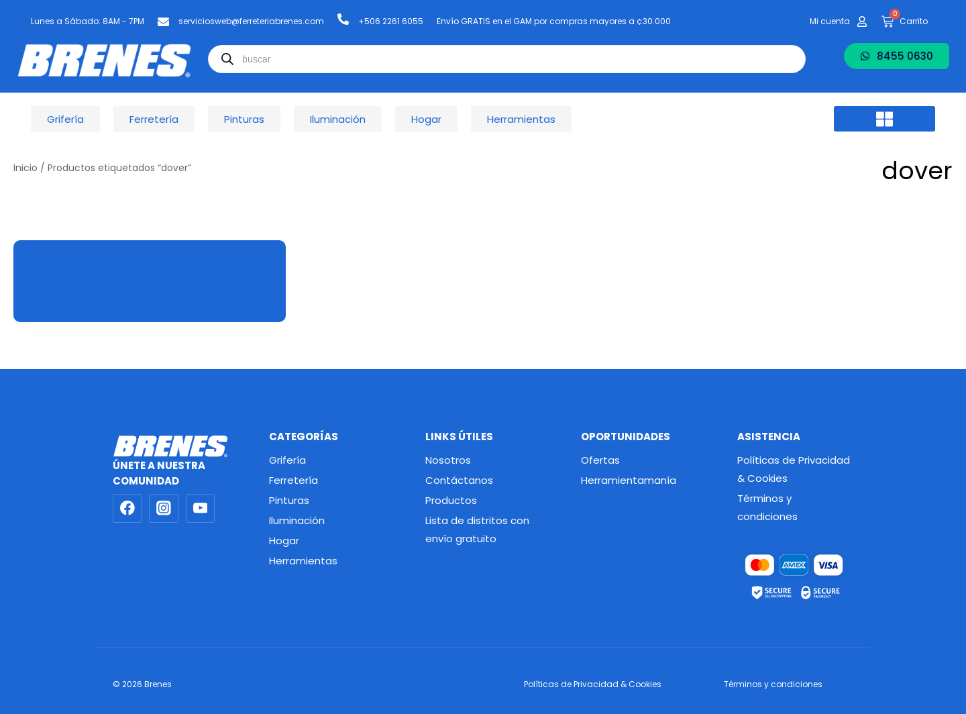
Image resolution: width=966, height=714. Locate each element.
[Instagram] (163, 508)
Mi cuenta (830, 21)
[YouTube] (200, 508)
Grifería (287, 460)
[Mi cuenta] (862, 21)
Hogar (284, 540)
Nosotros (448, 460)
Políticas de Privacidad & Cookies (793, 469)
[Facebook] (127, 508)
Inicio (25, 168)
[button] (884, 119)
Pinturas (289, 500)
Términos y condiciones (767, 507)
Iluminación (297, 520)
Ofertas (600, 460)
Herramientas (303, 561)
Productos (451, 500)
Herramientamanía (628, 480)
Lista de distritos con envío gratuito (477, 529)
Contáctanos (459, 480)
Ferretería (293, 480)
